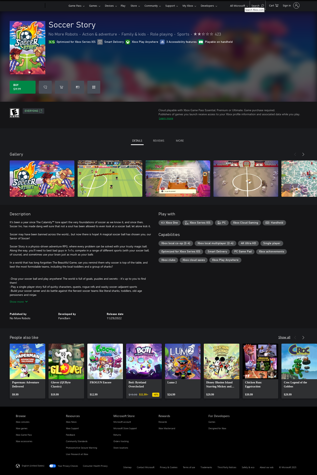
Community (151, 5)
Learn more (166, 118)
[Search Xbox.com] (258, 5)
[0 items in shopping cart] (273, 5)
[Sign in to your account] (290, 5)
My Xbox (188, 5)
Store (134, 5)
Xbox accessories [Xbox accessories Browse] (24, 441)
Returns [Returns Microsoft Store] (117, 434)
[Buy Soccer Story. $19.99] (23, 87)
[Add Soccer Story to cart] (61, 87)
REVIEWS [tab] (158, 140)
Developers (207, 5)
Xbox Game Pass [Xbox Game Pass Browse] (24, 434)
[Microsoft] (29, 5)
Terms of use (189, 467)
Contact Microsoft (145, 467)
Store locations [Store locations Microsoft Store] (120, 447)
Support (170, 5)
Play (123, 5)
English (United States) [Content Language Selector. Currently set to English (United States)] (33, 465)
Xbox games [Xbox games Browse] (21, 428)
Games (93, 5)
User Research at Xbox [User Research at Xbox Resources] (77, 454)
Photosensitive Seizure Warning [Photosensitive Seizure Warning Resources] (81, 447)
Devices (109, 5)
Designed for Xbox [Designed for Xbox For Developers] (217, 428)
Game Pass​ (75, 5)
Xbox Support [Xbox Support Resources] (72, 428)
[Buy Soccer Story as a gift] (77, 87)
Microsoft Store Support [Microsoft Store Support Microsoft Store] (125, 428)
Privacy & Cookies (169, 467)
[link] (27, 371)
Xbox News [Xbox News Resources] (71, 422)
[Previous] (295, 154)
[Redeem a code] (93, 87)
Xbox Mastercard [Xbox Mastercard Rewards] (166, 428)
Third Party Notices (227, 467)
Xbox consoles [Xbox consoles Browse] (23, 422)
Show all (284, 337)
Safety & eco (248, 467)
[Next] (303, 154)
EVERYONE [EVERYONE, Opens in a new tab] (33, 111)
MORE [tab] (180, 140)
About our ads (267, 467)
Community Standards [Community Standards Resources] (77, 441)
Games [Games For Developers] (211, 422)
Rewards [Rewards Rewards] (162, 422)
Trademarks (206, 467)
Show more (19, 301)
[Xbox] (56, 5)
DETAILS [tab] (137, 140)
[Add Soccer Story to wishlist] (45, 87)
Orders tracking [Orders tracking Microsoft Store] (121, 441)
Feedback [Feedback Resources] (70, 434)
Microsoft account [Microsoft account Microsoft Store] (122, 422)
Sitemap (127, 467)
